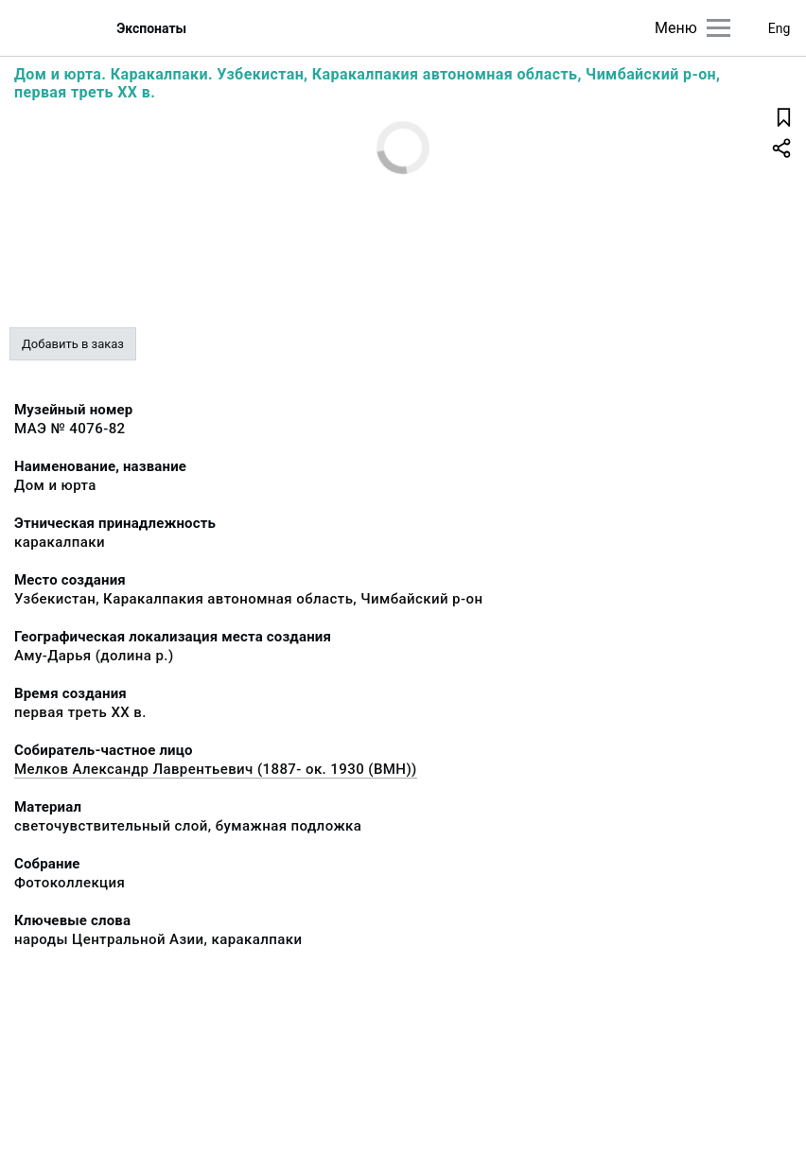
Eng (779, 28)
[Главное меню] (718, 27)
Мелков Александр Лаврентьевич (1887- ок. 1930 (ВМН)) (215, 769)
